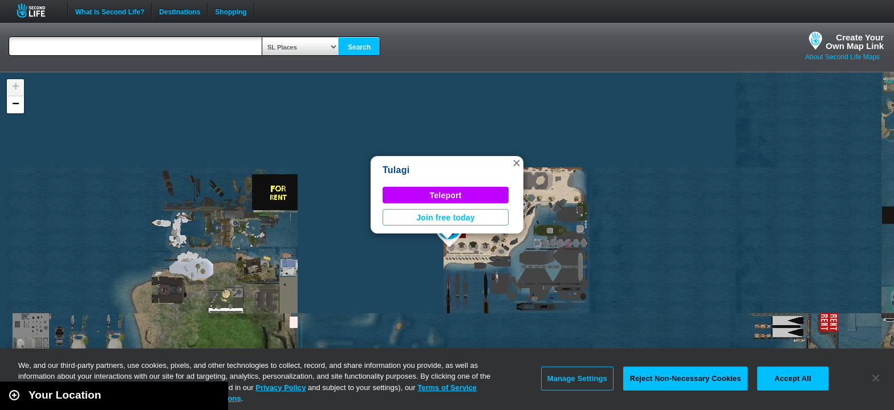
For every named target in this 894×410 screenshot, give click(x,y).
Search (359, 47)
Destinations (179, 11)
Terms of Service (447, 387)
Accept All (792, 378)
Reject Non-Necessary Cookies (685, 378)
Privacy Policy (280, 387)
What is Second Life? (109, 11)
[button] (516, 163)
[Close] (875, 378)
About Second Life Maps (842, 57)
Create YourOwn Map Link (855, 41)
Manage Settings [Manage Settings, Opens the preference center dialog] (577, 378)
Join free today (445, 217)
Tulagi (396, 170)
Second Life (37, 10)
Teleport (446, 195)
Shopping (230, 11)
